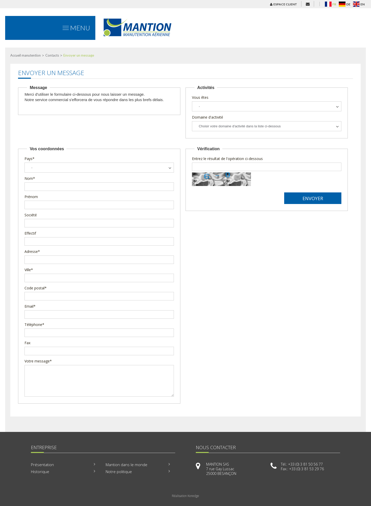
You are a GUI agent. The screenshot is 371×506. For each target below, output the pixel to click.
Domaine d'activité (207, 117)
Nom (29, 178)
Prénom (31, 196)
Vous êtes (200, 97)
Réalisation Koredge (185, 496)
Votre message (38, 361)
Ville (28, 269)
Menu (76, 28)
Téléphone (34, 324)
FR (334, 4)
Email (30, 306)
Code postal (35, 288)
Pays (29, 158)
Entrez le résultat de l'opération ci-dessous (227, 158)
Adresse (32, 251)
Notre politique (119, 471)
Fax (27, 342)
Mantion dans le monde (126, 464)
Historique (40, 471)
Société (30, 214)
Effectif (30, 233)
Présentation (42, 464)
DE (348, 4)
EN (362, 4)
